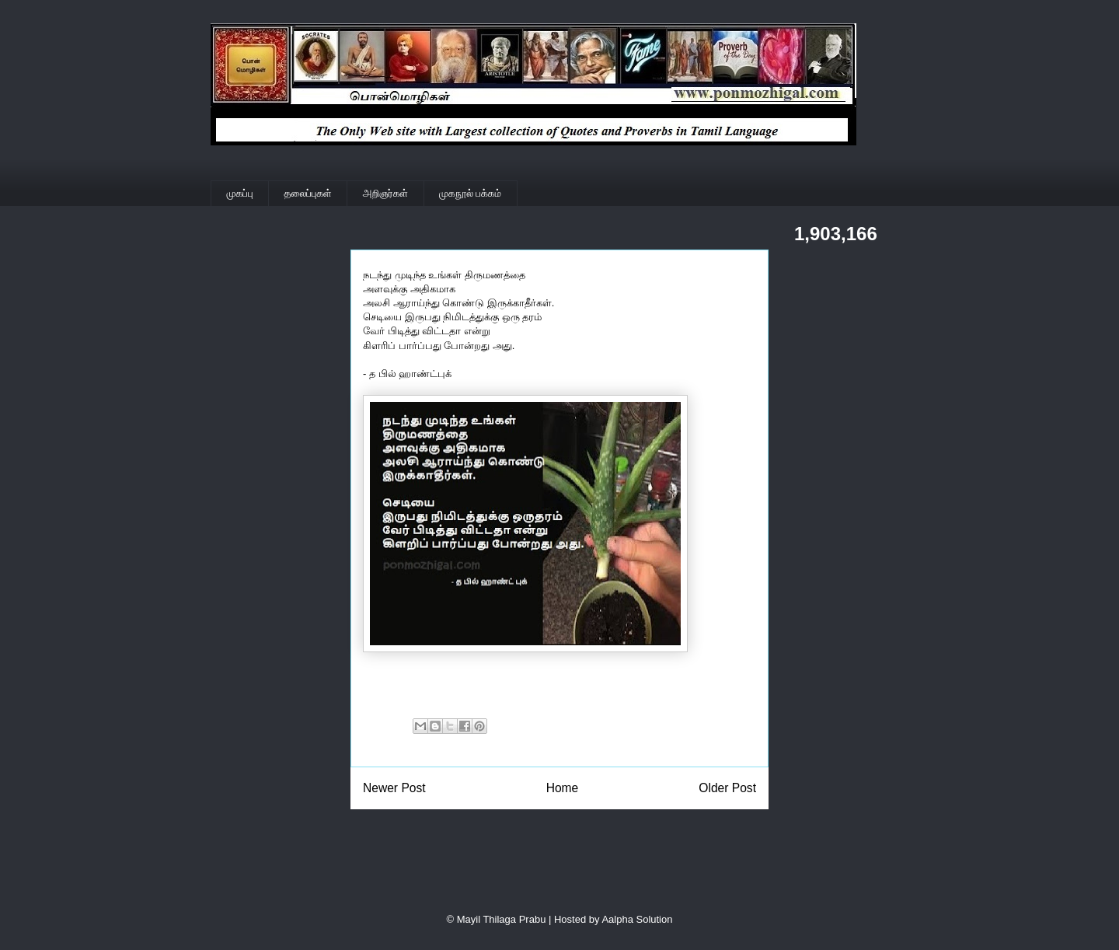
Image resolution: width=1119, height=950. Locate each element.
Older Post (727, 788)
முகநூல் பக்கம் (470, 193)
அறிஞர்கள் (385, 193)
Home (562, 788)
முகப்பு (240, 193)
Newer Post (394, 788)
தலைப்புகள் (308, 193)
